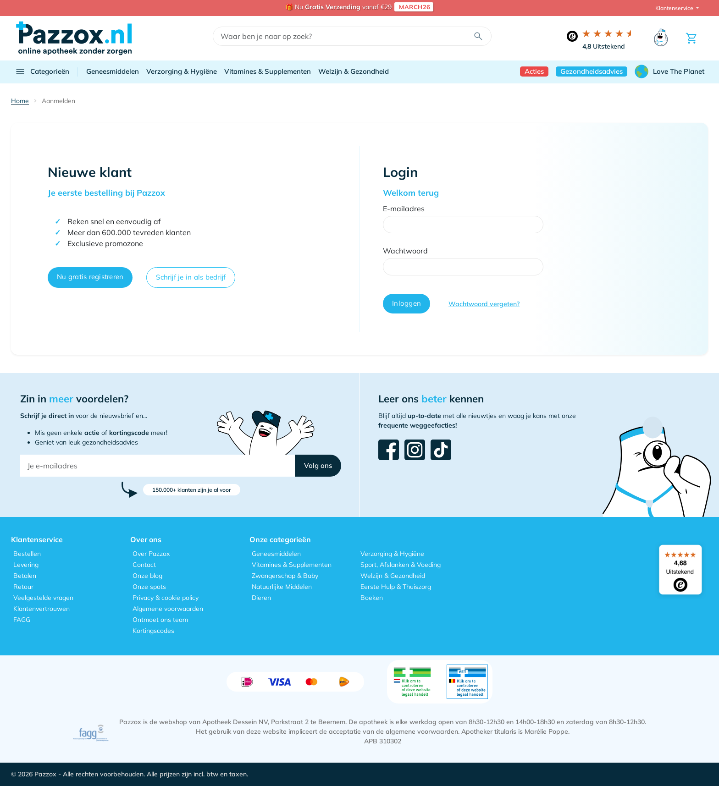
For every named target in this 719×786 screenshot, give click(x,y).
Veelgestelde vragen (43, 598)
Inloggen (406, 303)
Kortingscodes (153, 631)
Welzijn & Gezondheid (353, 71)
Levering (26, 565)
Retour (23, 587)
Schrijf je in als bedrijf (191, 277)
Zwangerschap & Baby (285, 576)
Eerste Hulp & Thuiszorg (395, 587)
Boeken (371, 598)
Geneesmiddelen (112, 71)
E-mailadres (404, 208)
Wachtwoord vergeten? (484, 304)
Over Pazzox (151, 554)
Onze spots (149, 587)
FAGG (21, 620)
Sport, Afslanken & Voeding (400, 565)
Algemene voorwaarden (168, 609)
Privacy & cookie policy (166, 598)
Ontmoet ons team (160, 620)
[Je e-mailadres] (157, 466)
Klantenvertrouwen (41, 609)
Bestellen (27, 554)
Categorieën (42, 71)
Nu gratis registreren (90, 276)
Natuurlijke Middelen (282, 587)
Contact (144, 565)
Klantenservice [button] (675, 8)
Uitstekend (603, 46)
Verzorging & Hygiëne (181, 71)
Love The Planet (669, 71)
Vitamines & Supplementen (267, 71)
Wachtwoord (405, 250)
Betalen (24, 576)
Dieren (261, 598)
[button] (318, 466)
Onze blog (147, 576)
